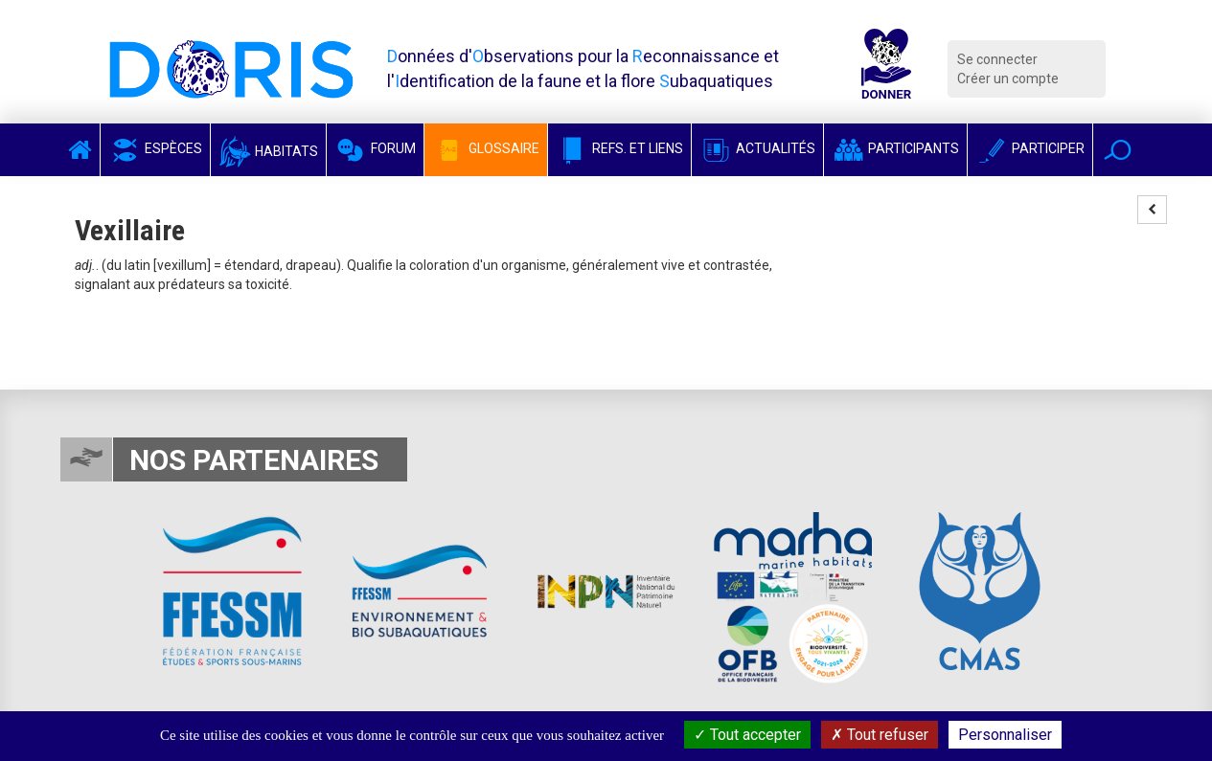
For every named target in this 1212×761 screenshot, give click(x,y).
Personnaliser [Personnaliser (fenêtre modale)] (1005, 735)
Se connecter (997, 59)
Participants (895, 148)
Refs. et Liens (619, 148)
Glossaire (485, 148)
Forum (375, 148)
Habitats (268, 151)
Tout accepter (747, 735)
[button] (1117, 149)
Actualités (757, 148)
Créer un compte (1008, 78)
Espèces (155, 148)
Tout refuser (879, 735)
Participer (1030, 148)
